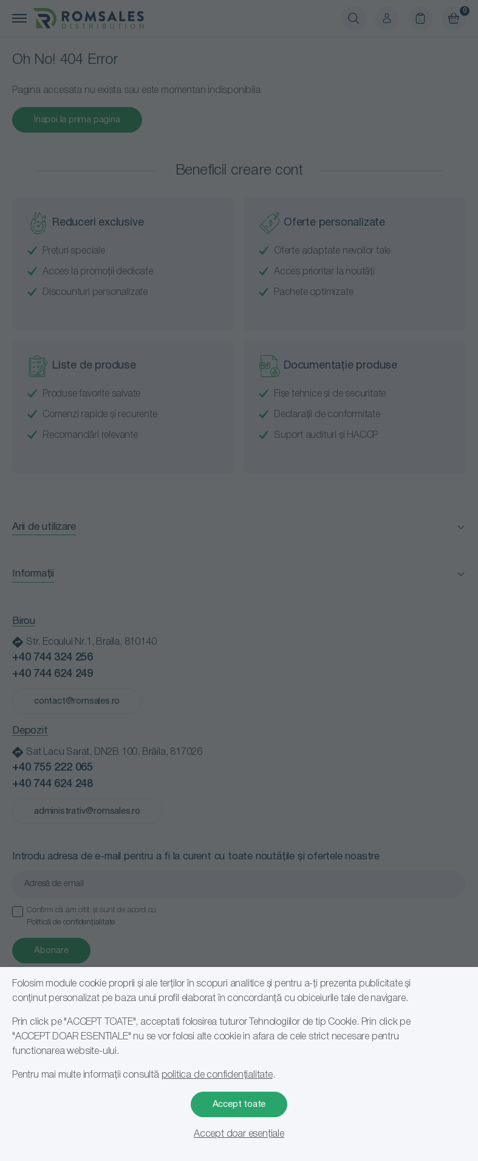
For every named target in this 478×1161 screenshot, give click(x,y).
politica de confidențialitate (217, 1075)
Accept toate (239, 1104)
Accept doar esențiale (239, 1134)
